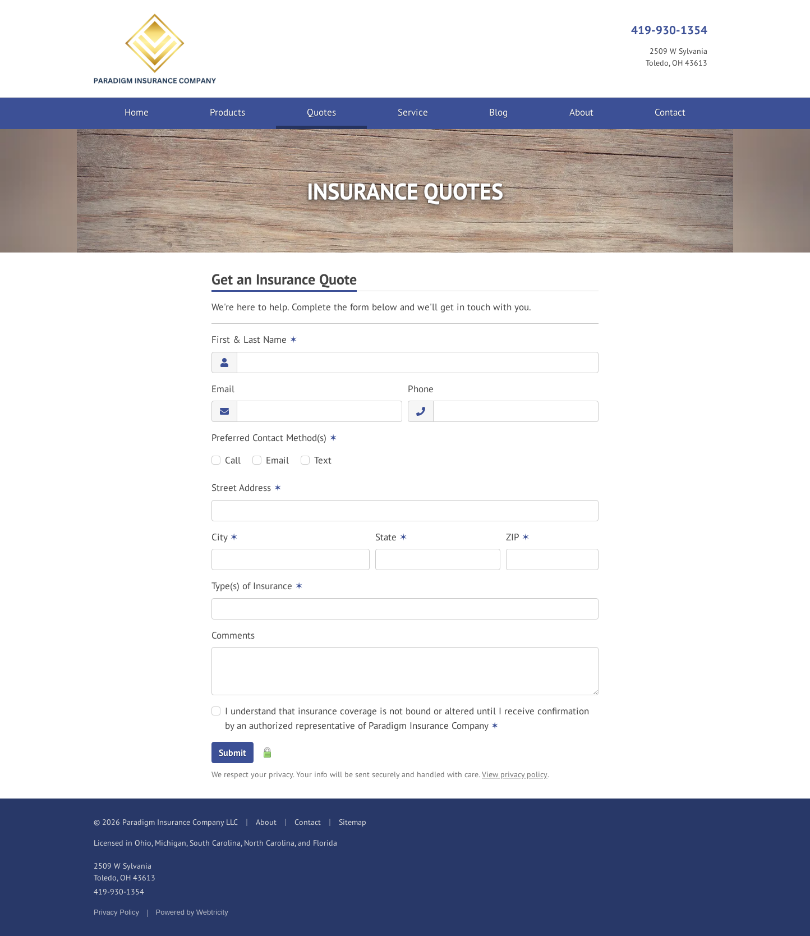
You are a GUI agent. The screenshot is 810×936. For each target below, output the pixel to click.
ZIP (518, 537)
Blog (498, 112)
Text (323, 460)
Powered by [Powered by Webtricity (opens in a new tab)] (192, 912)
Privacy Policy (116, 912)
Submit (232, 752)
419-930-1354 (669, 30)
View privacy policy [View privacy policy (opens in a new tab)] (514, 774)
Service (413, 112)
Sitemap (352, 822)
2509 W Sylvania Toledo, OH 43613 (124, 872)
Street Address (246, 487)
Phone (421, 389)
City (224, 537)
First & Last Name (254, 339)
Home (137, 112)
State (391, 537)
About (581, 112)
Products (227, 112)
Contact (670, 112)
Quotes (337, 111)
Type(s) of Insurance (257, 586)
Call (233, 460)
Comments (233, 635)
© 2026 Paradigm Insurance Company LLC (166, 822)
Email (222, 389)
